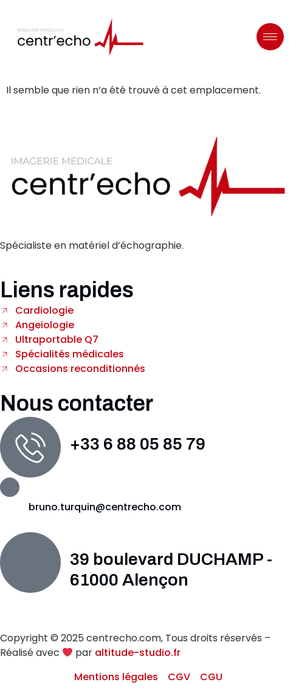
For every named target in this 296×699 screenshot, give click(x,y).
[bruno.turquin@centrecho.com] (9, 487)
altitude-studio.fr (138, 653)
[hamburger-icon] (270, 36)
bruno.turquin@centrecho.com (105, 507)
